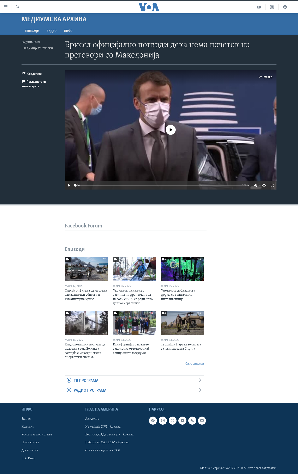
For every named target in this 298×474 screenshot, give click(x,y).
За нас (26, 419)
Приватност (30, 442)
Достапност (30, 450)
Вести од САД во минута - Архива (109, 434)
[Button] (32, 74)
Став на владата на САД (102, 450)
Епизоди (32, 31)
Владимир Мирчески (37, 48)
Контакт (28, 426)
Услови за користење (37, 434)
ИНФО (68, 31)
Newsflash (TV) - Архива (103, 426)
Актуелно (92, 419)
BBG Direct (29, 458)
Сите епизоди (194, 363)
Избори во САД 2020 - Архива (107, 442)
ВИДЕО (51, 31)
